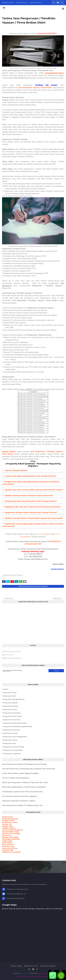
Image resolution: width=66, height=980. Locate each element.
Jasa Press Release (47, 966)
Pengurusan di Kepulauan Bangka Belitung (17, 726)
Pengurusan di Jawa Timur (11, 719)
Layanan (5, 689)
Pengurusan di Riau (9, 743)
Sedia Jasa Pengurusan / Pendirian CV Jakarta (18, 801)
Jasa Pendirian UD (21, 2)
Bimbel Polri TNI (31, 966)
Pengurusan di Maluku (10, 733)
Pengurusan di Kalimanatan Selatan (15, 723)
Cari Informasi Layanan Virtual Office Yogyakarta (19, 796)
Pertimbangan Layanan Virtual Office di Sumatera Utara (22, 792)
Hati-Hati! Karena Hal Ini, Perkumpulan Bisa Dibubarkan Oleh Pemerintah (28, 769)
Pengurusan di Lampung (11, 730)
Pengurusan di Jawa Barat (11, 713)
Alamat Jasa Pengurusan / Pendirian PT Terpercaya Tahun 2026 (25, 782)
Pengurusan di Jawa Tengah (12, 575)
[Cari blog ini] (12, 671)
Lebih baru (8, 598)
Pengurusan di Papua (10, 740)
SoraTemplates (24, 973)
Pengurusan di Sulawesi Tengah (13, 747)
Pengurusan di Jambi (10, 709)
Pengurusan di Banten (10, 703)
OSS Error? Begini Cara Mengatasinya (15, 778)
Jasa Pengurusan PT (8, 2)
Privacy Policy (19, 976)
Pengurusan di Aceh (9, 692)
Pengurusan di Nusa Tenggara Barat (15, 736)
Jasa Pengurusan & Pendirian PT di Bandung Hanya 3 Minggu (24, 764)
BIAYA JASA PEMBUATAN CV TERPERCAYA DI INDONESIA (24, 787)
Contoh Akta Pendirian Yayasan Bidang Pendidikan (20, 773)
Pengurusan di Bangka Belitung (13, 699)
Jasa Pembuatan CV (36, 2)
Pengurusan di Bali (9, 696)
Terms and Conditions (38, 976)
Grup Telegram (44, 534)
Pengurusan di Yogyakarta (12, 753)
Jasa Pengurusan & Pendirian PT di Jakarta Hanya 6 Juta (22, 805)
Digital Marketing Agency (45, 973)
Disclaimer (28, 976)
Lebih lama (57, 598)
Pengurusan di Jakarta (10, 706)
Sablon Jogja (16, 966)
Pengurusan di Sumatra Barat (13, 750)
